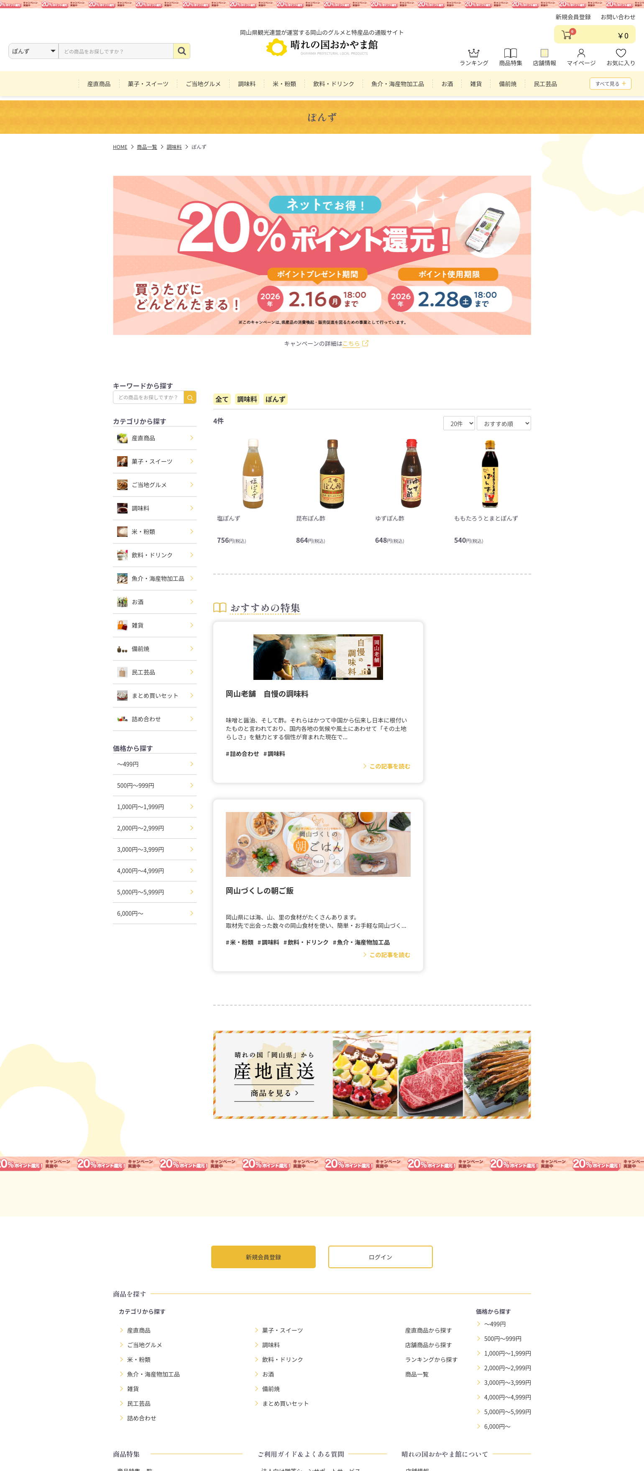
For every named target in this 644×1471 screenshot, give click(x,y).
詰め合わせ (139, 719)
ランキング (474, 63)
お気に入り (621, 63)
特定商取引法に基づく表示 (315, 1434)
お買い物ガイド (281, 1313)
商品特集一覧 (134, 1298)
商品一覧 (417, 1201)
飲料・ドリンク (145, 555)
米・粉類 (136, 531)
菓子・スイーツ (145, 461)
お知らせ (417, 1313)
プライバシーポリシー (236, 1434)
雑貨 (130, 625)
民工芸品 (136, 672)
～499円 (127, 764)
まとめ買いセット (148, 695)
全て (222, 399)
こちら (351, 343)
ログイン (380, 1084)
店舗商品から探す (428, 1171)
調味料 (133, 508)
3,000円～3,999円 (140, 849)
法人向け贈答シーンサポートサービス (310, 1298)
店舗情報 (544, 63)
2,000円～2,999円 (140, 828)
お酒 (130, 602)
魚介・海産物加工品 (150, 578)
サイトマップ (419, 1434)
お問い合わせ (618, 23)
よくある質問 (278, 1327)
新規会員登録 (573, 23)
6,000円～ (130, 913)
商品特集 (510, 63)
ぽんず (276, 399)
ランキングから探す (431, 1186)
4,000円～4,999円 (140, 870)
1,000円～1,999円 (140, 806)
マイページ (581, 63)
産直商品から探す (428, 1157)
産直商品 (136, 438)
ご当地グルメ (142, 485)
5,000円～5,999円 (140, 892)
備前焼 (133, 649)
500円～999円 (135, 785)
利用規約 (375, 1434)
